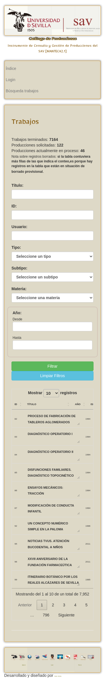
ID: (14, 206)
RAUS (24, 665)
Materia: (19, 289)
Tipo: (16, 247)
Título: (17, 185)
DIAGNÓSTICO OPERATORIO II (53, 454)
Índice (11, 68)
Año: (17, 313)
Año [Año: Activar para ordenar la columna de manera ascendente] (77, 404)
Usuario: (19, 226)
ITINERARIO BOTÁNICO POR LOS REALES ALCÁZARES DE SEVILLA (53, 579)
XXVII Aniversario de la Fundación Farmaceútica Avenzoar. (53, 561)
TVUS (80, 665)
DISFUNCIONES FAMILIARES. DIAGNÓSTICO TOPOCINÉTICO (53, 472)
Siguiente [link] (66, 615)
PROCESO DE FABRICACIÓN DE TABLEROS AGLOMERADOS (53, 418)
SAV (52, 665)
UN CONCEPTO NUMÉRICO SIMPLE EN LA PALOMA (53, 526)
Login (10, 79)
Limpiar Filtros (52, 375)
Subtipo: (19, 268)
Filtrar (53, 366)
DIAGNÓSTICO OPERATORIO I (53, 436)
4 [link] (75, 605)
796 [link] (46, 615)
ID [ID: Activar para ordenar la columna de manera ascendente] (16, 404)
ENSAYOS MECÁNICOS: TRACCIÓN (53, 490)
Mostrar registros (52, 393)
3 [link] (64, 605)
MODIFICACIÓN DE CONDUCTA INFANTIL (53, 508)
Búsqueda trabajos (22, 91)
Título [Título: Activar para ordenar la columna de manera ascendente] (31, 404)
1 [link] (42, 605)
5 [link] (86, 605)
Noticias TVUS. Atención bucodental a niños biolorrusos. (53, 543)
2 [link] (53, 605)
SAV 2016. (58, 676)
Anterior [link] (25, 605)
